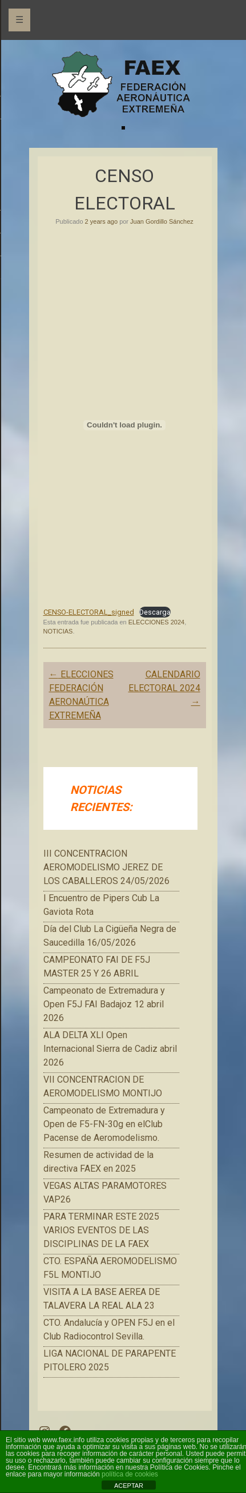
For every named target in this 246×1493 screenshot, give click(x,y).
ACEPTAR (128, 1485)
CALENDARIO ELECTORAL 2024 (164, 688)
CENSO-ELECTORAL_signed (88, 612)
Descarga (155, 612)
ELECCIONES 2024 (156, 622)
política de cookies (130, 1474)
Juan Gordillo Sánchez (161, 221)
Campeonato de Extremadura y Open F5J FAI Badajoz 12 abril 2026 (104, 1004)
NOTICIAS (58, 631)
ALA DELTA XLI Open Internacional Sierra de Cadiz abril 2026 (110, 1049)
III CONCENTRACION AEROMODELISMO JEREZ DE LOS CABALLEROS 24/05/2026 (106, 867)
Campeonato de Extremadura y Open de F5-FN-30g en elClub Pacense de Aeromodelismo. (104, 1124)
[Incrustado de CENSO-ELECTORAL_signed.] (124, 425)
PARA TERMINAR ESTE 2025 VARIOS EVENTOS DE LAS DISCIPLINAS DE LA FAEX (101, 1230)
